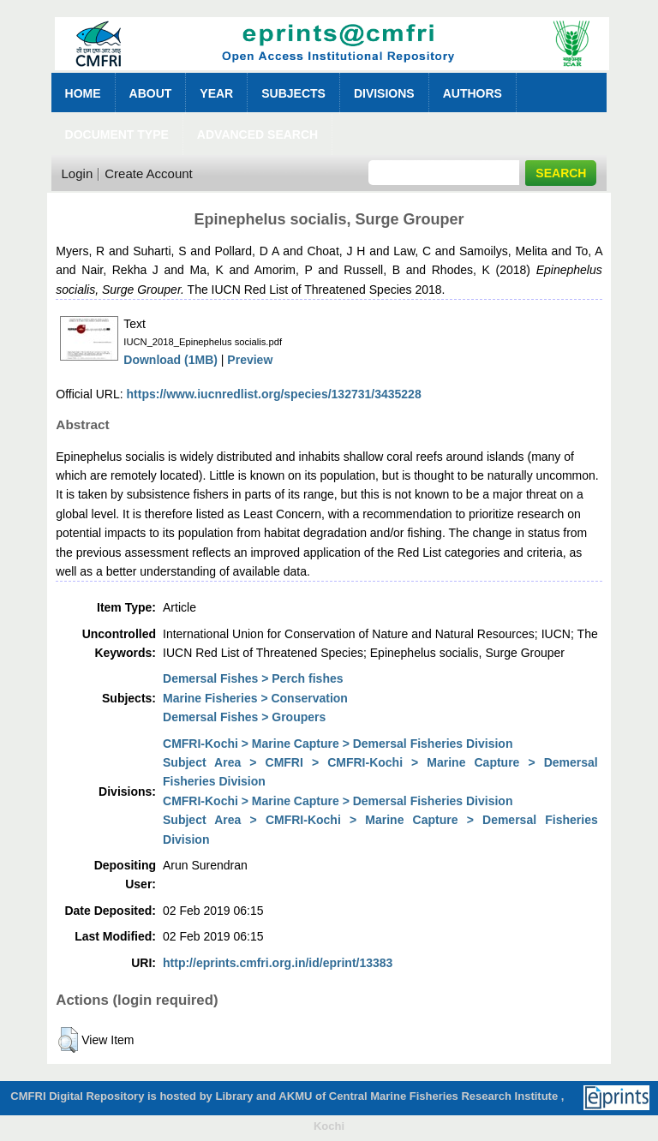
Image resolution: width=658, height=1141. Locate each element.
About (150, 93)
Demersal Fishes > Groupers (244, 717)
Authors (472, 93)
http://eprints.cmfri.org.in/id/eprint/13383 (277, 963)
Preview (249, 360)
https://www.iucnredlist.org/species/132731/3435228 (274, 394)
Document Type (117, 134)
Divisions (384, 93)
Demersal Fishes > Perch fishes (253, 678)
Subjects (293, 93)
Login (77, 173)
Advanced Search (257, 134)
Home (83, 93)
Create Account (149, 173)
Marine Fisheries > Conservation (255, 698)
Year (216, 93)
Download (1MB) (170, 360)
